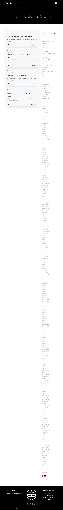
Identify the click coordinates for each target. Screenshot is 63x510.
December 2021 (45, 204)
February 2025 (45, 134)
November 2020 (45, 225)
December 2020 (45, 223)
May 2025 (44, 127)
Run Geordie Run (45, 82)
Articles (43, 43)
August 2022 (44, 188)
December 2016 (45, 323)
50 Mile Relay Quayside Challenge (49, 41)
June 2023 (44, 169)
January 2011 (45, 470)
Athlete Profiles (45, 45)
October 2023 (45, 161)
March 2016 (44, 341)
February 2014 (45, 393)
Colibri (50, 506)
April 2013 (44, 414)
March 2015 (44, 366)
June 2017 (44, 310)
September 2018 (45, 279)
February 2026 (45, 109)
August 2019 (44, 256)
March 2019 (44, 266)
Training (43, 94)
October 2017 (45, 302)
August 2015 (44, 356)
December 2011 (45, 447)
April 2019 (44, 264)
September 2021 (45, 210)
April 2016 (44, 339)
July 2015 (44, 358)
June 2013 (44, 410)
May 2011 (44, 462)
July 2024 (44, 148)
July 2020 (44, 233)
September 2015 (45, 354)
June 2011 (44, 460)
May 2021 (44, 219)
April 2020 (44, 239)
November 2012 (45, 424)
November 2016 (45, 325)
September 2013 (45, 404)
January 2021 (45, 221)
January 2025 (45, 136)
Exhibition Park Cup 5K (47, 63)
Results (43, 80)
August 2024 (44, 146)
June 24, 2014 (10, 73)
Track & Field (45, 92)
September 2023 (45, 163)
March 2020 (44, 242)
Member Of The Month (47, 69)
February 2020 (45, 244)
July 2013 (44, 408)
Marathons (44, 67)
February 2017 (45, 318)
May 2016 (44, 337)
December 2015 (45, 347)
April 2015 (44, 364)
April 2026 (44, 104)
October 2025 (45, 117)
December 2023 (45, 156)
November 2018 (45, 275)
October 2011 (45, 451)
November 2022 (45, 183)
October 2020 (45, 227)
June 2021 (44, 217)
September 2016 (45, 329)
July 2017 (44, 308)
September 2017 (45, 304)
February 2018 (45, 293)
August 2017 (44, 306)
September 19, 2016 (12, 34)
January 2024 (45, 154)
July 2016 (44, 333)
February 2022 (45, 200)
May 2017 (44, 312)
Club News (44, 55)
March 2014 (44, 391)
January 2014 (45, 395)
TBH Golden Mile (45, 90)
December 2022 (45, 181)
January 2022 (45, 202)
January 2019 (45, 271)
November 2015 (45, 350)
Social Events (45, 86)
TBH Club (11, 32)
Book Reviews (45, 49)
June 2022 (44, 192)
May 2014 (44, 387)
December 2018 (45, 273)
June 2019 (44, 260)
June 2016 (44, 335)
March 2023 (44, 175)
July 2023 (44, 167)
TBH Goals (44, 88)
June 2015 (44, 360)
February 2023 (45, 177)
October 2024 (45, 142)
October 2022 (45, 185)
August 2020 (44, 231)
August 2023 (44, 165)
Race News (44, 76)
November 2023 (45, 158)
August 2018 (44, 281)
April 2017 (44, 314)
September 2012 (45, 428)
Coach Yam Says (45, 57)
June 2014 (44, 385)
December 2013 (45, 397)
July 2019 (44, 258)
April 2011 (44, 464)
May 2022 (44, 194)
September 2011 (45, 453)
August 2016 (44, 331)
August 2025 (44, 121)
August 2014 (44, 381)
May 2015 (44, 362)
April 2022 (44, 196)
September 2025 (45, 119)
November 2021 (45, 206)
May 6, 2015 (10, 52)
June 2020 (44, 235)
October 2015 (45, 352)
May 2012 (44, 437)
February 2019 (45, 269)
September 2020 (45, 229)
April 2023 (44, 173)
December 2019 (45, 248)
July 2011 (44, 458)
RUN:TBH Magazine (46, 84)
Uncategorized (45, 96)
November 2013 (45, 399)
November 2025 (45, 115)
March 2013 (44, 416)
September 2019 (45, 254)
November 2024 (45, 140)
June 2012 (44, 435)
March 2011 (44, 466)
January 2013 (45, 420)
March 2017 (44, 316)
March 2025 (44, 131)
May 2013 (44, 412)
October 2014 (45, 377)
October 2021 (45, 208)
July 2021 (44, 215)
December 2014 (45, 372)
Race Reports (45, 78)
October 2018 (45, 277)
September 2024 (45, 144)
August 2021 (44, 212)
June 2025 (44, 125)
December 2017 (45, 298)
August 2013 (44, 406)
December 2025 (45, 113)
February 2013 (45, 418)
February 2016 (45, 343)
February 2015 (45, 368)
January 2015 (45, 370)
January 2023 (45, 179)
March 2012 (44, 441)
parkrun (43, 74)
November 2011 (45, 449)
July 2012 (44, 433)
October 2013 (45, 401)
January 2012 (45, 445)
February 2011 (45, 468)
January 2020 (45, 246)
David (10, 50)
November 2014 (45, 374)
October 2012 (45, 426)
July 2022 (44, 190)
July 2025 (44, 123)
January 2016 (45, 345)
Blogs (43, 47)
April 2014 (44, 389)
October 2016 (45, 327)
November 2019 (45, 250)
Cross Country (45, 59)
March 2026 (44, 107)
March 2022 (44, 198)
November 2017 (45, 300)
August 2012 (44, 431)
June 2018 (44, 285)
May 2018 (44, 287)
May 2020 (44, 237)
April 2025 (44, 129)
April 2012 (44, 439)
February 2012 (45, 443)
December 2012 (45, 422)
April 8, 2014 (10, 91)
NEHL (43, 72)
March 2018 (44, 291)
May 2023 (44, 171)
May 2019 (44, 262)
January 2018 (45, 296)
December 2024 (45, 138)
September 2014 (45, 379)
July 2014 (44, 383)
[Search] (55, 32)
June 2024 (44, 150)
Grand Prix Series (45, 65)
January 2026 (45, 111)
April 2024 (44, 152)
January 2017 (45, 320)
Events (43, 61)
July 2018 (44, 283)
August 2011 (44, 455)
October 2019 (45, 252)
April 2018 (44, 289)
